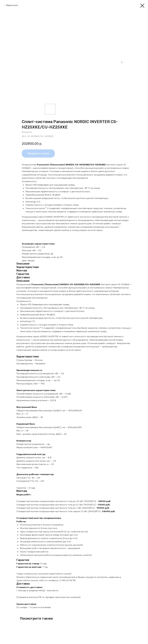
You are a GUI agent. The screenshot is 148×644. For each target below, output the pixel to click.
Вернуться (12, 5)
